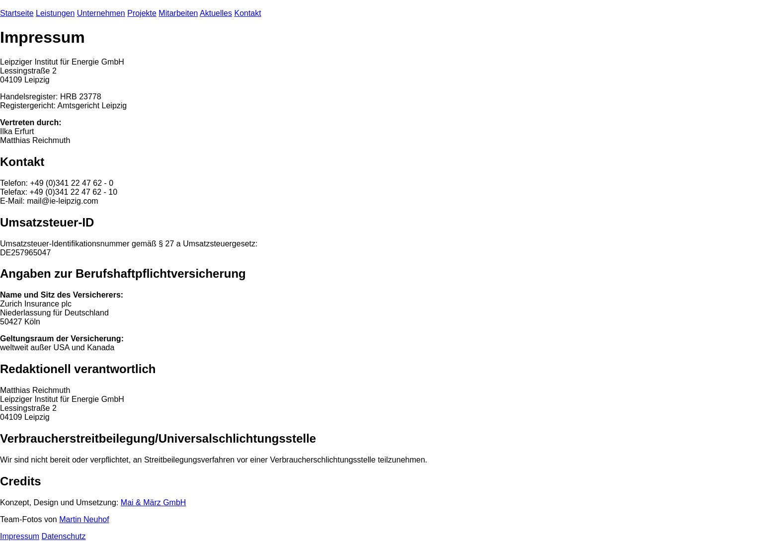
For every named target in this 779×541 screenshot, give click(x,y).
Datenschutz (64, 536)
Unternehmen (101, 13)
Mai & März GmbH (153, 502)
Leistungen (55, 13)
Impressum (19, 536)
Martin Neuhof (84, 519)
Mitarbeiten (178, 13)
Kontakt (247, 13)
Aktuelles (216, 13)
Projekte (141, 13)
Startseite (17, 13)
